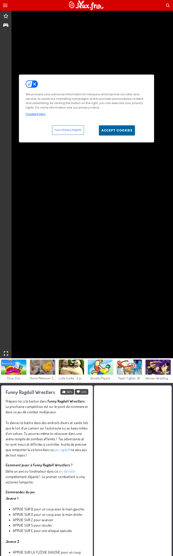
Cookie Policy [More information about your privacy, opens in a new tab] (36, 114)
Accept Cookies (116, 130)
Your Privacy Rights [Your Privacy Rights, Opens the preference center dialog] (68, 129)
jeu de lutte (67, 471)
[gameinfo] (6, 25)
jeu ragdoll (62, 449)
